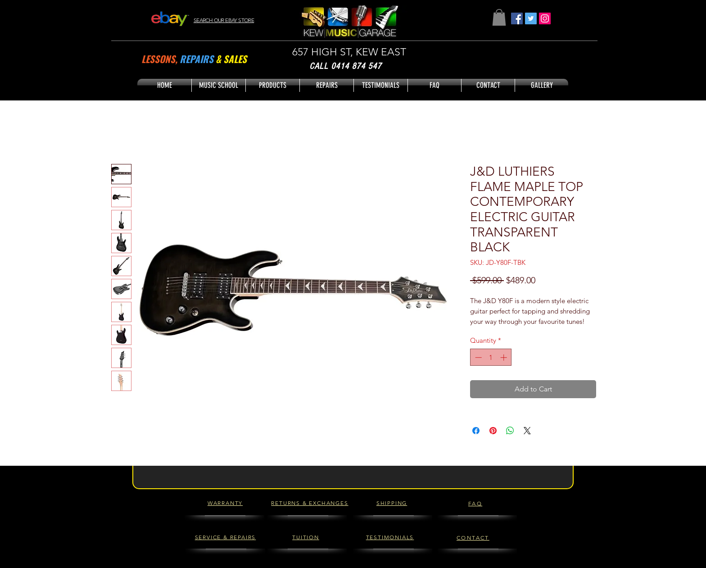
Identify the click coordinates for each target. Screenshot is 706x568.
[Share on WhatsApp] (510, 430)
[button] (499, 17)
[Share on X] (527, 430)
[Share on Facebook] (476, 430)
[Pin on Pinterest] (493, 430)
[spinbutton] (491, 357)
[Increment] (504, 357)
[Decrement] (477, 357)
